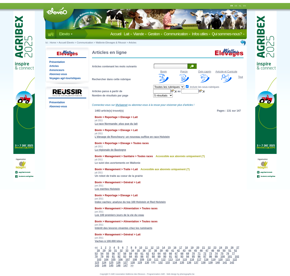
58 (124, 253)
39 (161, 250)
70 (193, 253)
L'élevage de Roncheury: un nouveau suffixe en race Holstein (132, 136)
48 (212, 250)
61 (141, 253)
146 (118, 265)
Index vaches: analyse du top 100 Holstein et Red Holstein (130, 202)
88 (153, 256)
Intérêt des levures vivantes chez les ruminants (123, 228)
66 (170, 253)
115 (185, 259)
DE (236, 6)
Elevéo (66, 34)
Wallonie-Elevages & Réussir (111, 42)
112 (163, 259)
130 (147, 262)
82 (119, 256)
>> (132, 265)
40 (166, 250)
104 (106, 259)
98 (210, 256)
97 (204, 256)
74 (216, 253)
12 (152, 247)
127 (125, 262)
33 (126, 250)
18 (186, 247)
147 (125, 265)
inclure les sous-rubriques (202, 87)
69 (187, 253)
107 (127, 259)
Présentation (57, 62)
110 (149, 259)
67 (176, 253)
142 (232, 262)
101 (230, 256)
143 (97, 265)
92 (176, 256)
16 (175, 247)
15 (169, 247)
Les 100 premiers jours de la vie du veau (119, 215)
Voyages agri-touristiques (65, 78)
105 (113, 259)
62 (147, 253)
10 (140, 247)
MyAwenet (122, 104)
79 (102, 256)
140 (218, 262)
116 (192, 259)
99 (216, 256)
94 (187, 256)
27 (237, 247)
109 (142, 259)
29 (104, 250)
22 (209, 247)
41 (172, 250)
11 (146, 247)
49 (218, 250)
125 (111, 262)
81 (113, 256)
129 (140, 262)
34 (132, 250)
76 (227, 253)
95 (193, 256)
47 (206, 250)
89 (159, 256)
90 (164, 256)
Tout (240, 76)
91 (170, 256)
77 (233, 253)
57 (119, 253)
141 (225, 262)
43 (184, 250)
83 (124, 256)
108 (135, 259)
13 (157, 247)
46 (201, 250)
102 (237, 256)
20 (197, 247)
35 (138, 250)
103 (99, 259)
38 (155, 250)
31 (115, 250)
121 (228, 259)
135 (182, 262)
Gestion (155, 34)
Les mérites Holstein (107, 188)
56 (113, 253)
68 (181, 253)
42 (178, 250)
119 (213, 259)
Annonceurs (56, 70)
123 (97, 262)
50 (224, 250)
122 (235, 259)
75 (221, 253)
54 (102, 253)
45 (195, 250)
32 (121, 250)
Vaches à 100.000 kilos (108, 241)
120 (220, 259)
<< (96, 247)
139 (210, 262)
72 (204, 253)
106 (120, 259)
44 (189, 250)
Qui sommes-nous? (228, 34)
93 (181, 256)
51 (229, 250)
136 (189, 262)
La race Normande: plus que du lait (116, 123)
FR (231, 6)
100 (222, 256)
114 (177, 259)
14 (163, 247)
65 (164, 253)
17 (180, 247)
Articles (132, 42)
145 (111, 265)
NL (240, 6)
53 (96, 253)
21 (203, 247)
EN (244, 6)
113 (170, 259)
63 (153, 253)
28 (98, 250)
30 (109, 250)
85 (136, 256)
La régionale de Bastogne (110, 149)
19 (192, 247)
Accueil (116, 34)
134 (175, 262)
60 (136, 253)
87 (147, 256)
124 (104, 262)
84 (130, 256)
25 (226, 247)
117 (199, 259)
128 (133, 262)
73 (210, 253)
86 (141, 256)
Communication (177, 34)
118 (206, 259)
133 (167, 262)
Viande (140, 34)
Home (53, 42)
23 (215, 247)
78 (96, 256)
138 (203, 262)
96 (199, 256)
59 (130, 253)
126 (118, 262)
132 (160, 262)
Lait (128, 34)
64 (159, 253)
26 (232, 247)
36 (144, 250)
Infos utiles (201, 34)
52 (235, 250)
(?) (203, 156)
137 (196, 262)
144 (104, 265)
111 (156, 259)
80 (107, 256)
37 (149, 250)
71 (199, 253)
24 (220, 247)
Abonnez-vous (58, 74)
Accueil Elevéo (66, 42)
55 (107, 253)
